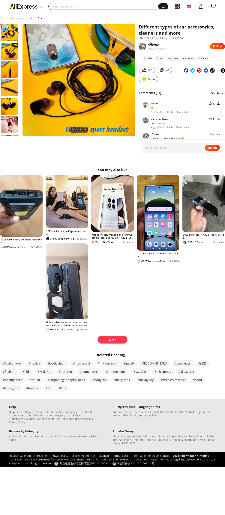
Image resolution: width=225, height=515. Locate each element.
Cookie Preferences (83, 455)
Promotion (41, 436)
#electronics (188, 58)
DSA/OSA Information (40, 415)
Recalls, (89, 419)
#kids (26, 372)
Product (29, 436)
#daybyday (146, 380)
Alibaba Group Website (127, 436)
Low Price (55, 436)
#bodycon (99, 380)
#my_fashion (107, 363)
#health (34, 363)
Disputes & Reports (37, 412)
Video (12, 440)
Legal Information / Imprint (191, 455)
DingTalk (150, 440)
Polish (153, 415)
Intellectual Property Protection (28, 455)
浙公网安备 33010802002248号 (133, 463)
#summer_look (115, 372)
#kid (49, 388)
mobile (29, 18)
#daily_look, (122, 380)
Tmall (201, 440)
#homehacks (89, 372)
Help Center (16, 412)
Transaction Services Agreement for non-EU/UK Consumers (46, 459)
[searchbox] (104, 6)
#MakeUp (44, 372)
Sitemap (104, 455)
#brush (35, 380)
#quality (129, 363)
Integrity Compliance (68, 415)
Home (3, 18)
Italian (175, 412)
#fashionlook (12, 363)
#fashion (9, 372)
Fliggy (181, 436)
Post (40, 18)
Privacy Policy (60, 455)
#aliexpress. (186, 372)
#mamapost (81, 363)
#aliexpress (163, 372)
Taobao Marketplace (184, 440)
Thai (125, 415)
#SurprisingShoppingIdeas (66, 380)
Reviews (82, 436)
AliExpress (149, 436)
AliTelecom (137, 440)
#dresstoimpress (173, 380)
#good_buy (11, 388)
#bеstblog (172, 58)
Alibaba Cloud (195, 436)
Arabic (133, 415)
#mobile (147, 58)
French (154, 412)
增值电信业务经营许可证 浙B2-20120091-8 (85, 463)
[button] (41, 7)
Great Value (69, 436)
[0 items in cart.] (213, 6)
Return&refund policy (64, 412)
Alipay (173, 436)
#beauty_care (12, 380)
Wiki (91, 436)
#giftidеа (203, 58)
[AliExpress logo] (23, 6)
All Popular (16, 436)
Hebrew (143, 415)
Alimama (162, 436)
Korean (117, 415)
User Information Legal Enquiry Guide (175, 459)
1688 (133, 443)
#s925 (202, 363)
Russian (117, 412)
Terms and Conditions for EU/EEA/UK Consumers (117, 459)
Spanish (144, 412)
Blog (97, 436)
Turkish (193, 412)
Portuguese (131, 412)
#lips (62, 388)
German (165, 412)
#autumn (65, 372)
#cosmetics (183, 363)
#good (197, 380)
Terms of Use (120, 455)
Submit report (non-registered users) (60, 419)
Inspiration (16, 18)
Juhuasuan (163, 440)
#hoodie (32, 388)
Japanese (205, 412)
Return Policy (17, 422)
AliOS (125, 443)
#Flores (160, 58)
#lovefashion (56, 363)
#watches (140, 372)
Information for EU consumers (151, 455)
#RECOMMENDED (154, 363)
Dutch (184, 412)
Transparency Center (22, 419)
